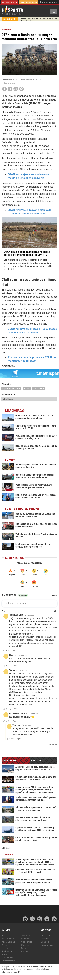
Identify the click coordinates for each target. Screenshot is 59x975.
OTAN (26, 388)
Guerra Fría (39, 388)
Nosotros (45, 938)
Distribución (46, 935)
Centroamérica (8, 960)
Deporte (25, 944)
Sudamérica (7, 957)
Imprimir (9, 83)
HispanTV (13, 10)
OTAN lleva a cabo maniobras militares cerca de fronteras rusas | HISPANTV (27, 253)
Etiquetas (6, 384)
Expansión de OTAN (11, 388)
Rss (42, 947)
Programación (49, 2)
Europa (6, 29)
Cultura (24, 951)
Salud (24, 947)
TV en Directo (9, 2)
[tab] (16, 760)
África (4, 944)
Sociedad (25, 935)
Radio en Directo (28, 2)
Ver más (6, 848)
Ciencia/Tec (26, 941)
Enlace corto (8, 394)
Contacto (45, 941)
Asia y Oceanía (8, 941)
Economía (26, 938)
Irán (3, 935)
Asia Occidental (9, 938)
